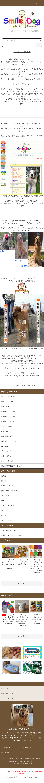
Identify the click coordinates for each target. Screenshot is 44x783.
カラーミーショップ (7, 771)
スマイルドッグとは (8, 530)
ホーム (5, 758)
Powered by (22, 777)
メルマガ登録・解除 (17, 763)
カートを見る (27, 747)
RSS (26, 763)
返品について (36, 758)
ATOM (30, 763)
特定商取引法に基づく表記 (15, 761)
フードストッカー (33, 62)
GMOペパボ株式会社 (31, 771)
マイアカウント (5, 747)
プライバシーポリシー (30, 761)
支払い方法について (14, 758)
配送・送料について (26, 758)
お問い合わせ (5, 752)
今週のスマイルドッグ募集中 (12, 535)
